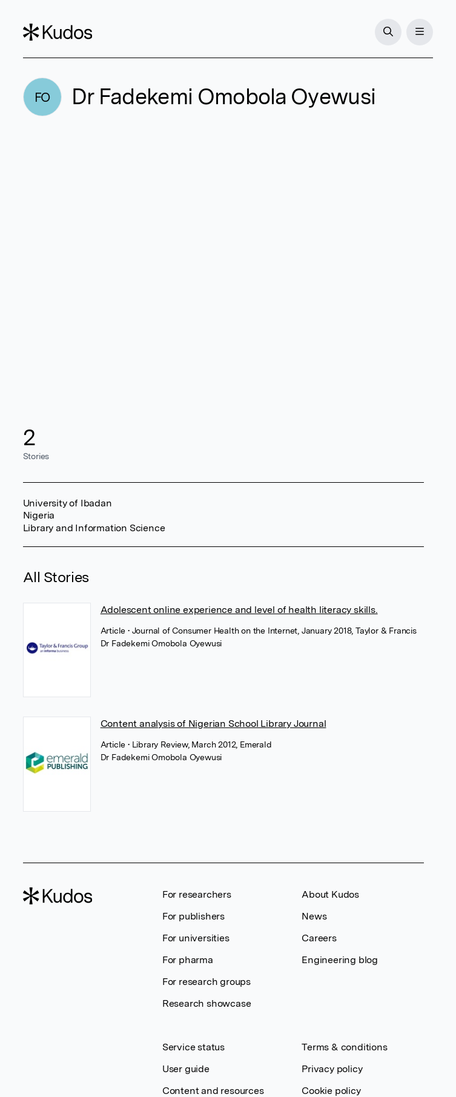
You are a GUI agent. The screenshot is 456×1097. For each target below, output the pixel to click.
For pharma (187, 960)
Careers (319, 938)
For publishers (193, 916)
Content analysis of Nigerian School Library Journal (213, 723)
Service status (193, 1047)
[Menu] (419, 32)
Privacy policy (332, 1069)
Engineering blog (340, 960)
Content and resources (213, 1090)
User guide (186, 1069)
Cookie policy (331, 1090)
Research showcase (206, 1003)
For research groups (206, 981)
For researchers (196, 894)
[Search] (388, 32)
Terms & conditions (344, 1047)
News (314, 916)
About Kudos (330, 894)
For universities (196, 938)
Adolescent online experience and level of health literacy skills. (239, 609)
